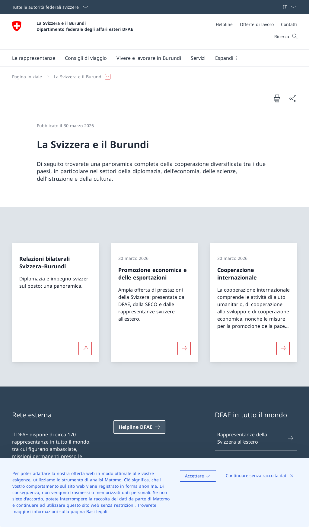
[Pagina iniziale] (27, 76)
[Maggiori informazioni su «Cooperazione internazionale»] (283, 348)
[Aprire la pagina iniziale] (72, 31)
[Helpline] (224, 24)
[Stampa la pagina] (277, 98)
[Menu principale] (149, 58)
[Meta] (256, 24)
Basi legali (96, 511)
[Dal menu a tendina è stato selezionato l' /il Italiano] (287, 7)
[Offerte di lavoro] (256, 24)
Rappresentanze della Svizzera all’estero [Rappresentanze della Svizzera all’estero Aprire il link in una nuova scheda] (255, 438)
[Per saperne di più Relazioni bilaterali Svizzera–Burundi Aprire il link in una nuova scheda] (85, 348)
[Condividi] (293, 98)
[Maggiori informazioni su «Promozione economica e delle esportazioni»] (184, 348)
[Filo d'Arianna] (152, 76)
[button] (33, 58)
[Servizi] (198, 58)
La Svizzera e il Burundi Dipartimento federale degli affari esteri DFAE (85, 26)
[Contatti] (289, 24)
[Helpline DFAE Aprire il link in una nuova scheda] (139, 427)
